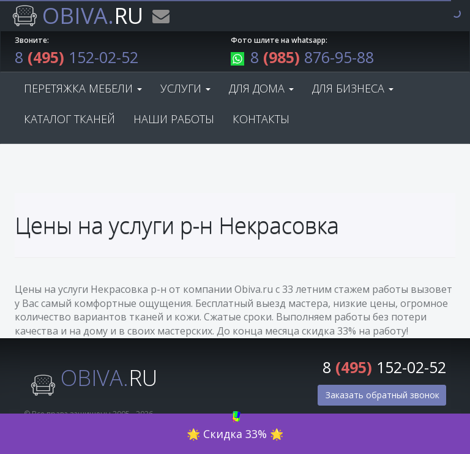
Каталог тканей (69, 119)
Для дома (261, 88)
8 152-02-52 (76, 57)
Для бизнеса (353, 88)
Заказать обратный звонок (382, 395)
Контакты (261, 119)
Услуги (185, 88)
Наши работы (173, 119)
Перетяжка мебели (83, 88)
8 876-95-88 (302, 57)
